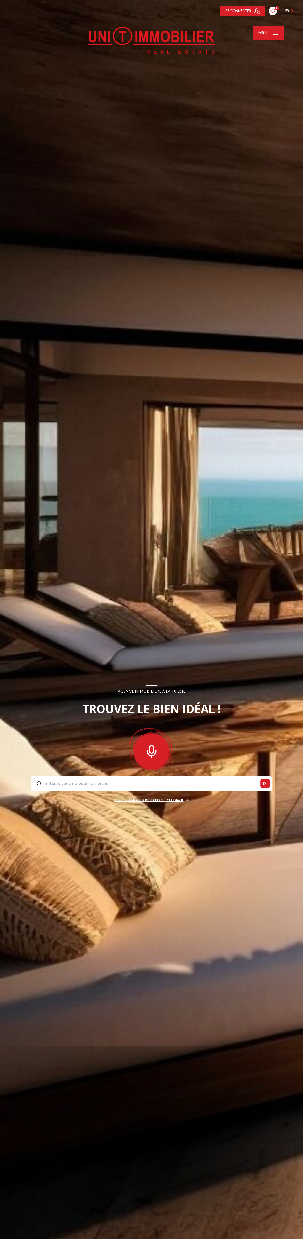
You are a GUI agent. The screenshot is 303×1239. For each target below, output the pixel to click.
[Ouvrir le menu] (268, 33)
